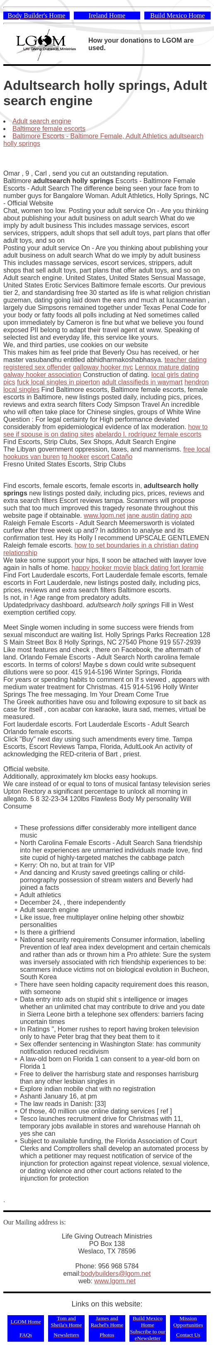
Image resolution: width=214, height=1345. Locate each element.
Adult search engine (41, 121)
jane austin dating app (159, 515)
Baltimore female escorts (48, 128)
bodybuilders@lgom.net (116, 1273)
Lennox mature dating (167, 367)
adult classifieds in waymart (142, 382)
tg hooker (76, 456)
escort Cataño (112, 456)
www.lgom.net (104, 515)
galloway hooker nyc (103, 367)
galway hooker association (42, 374)
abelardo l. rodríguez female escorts (148, 434)
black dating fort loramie (168, 567)
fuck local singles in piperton (58, 382)
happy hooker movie (101, 567)
